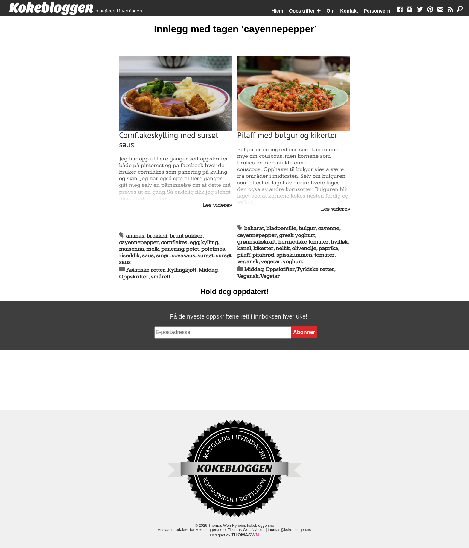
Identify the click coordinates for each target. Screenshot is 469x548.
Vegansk (247, 276)
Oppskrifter (302, 10)
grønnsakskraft (256, 241)
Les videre (216, 205)
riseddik (129, 255)
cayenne (328, 228)
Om (331, 10)
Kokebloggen (51, 8)
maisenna (131, 249)
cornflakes (174, 242)
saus (148, 255)
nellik (283, 248)
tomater (324, 255)
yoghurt (293, 261)
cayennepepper (139, 242)
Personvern (377, 10)
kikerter (263, 248)
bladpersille (281, 228)
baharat (254, 228)
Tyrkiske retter (315, 269)
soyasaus (183, 255)
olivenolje (304, 248)
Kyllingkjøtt (182, 270)
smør (162, 255)
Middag (208, 270)
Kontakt (349, 10)
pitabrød (263, 255)
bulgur (307, 228)
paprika (328, 248)
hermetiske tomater (303, 241)
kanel (244, 248)
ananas (135, 235)
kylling (209, 242)
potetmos (213, 249)
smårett (160, 276)
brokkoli (157, 235)
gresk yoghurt (297, 235)
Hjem (277, 10)
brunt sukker (186, 235)
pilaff (243, 255)
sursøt (205, 255)
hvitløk (339, 241)
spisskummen (294, 255)
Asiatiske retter (145, 270)
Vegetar (270, 276)
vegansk (247, 261)
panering (172, 249)
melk (152, 249)
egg (194, 242)
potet (192, 249)
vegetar (270, 261)
